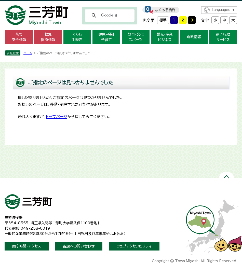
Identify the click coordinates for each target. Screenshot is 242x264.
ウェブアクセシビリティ (134, 246)
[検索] (109, 15)
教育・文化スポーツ (136, 37)
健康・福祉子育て (106, 37)
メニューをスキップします (121, 3)
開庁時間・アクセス (26, 246)
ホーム (27, 52)
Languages (221, 9)
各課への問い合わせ (79, 246)
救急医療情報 (48, 37)
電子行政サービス (223, 37)
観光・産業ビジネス (165, 37)
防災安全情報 (19, 37)
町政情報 (194, 37)
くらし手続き (77, 37)
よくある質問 (165, 10)
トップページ (56, 117)
